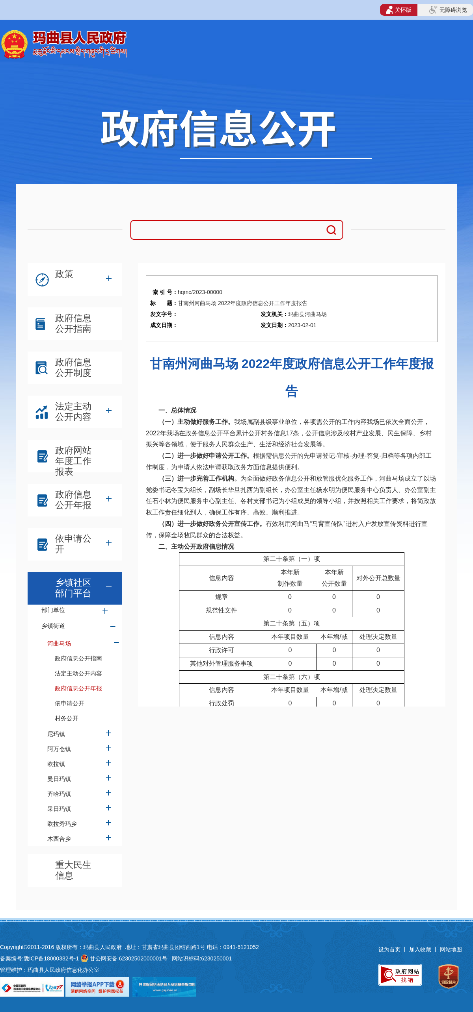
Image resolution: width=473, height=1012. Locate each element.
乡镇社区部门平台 (73, 587)
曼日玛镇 (59, 778)
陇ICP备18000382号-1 (51, 958)
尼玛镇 (56, 734)
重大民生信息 (73, 870)
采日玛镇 (59, 808)
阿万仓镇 (59, 749)
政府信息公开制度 (73, 367)
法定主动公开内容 (73, 411)
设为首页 (389, 949)
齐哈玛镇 (59, 793)
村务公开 (66, 718)
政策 (64, 274)
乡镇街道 (53, 625)
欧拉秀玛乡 (62, 823)
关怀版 (399, 10)
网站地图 (451, 949)
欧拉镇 (56, 763)
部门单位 (53, 610)
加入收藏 (421, 949)
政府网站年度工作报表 (73, 457)
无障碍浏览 (448, 10)
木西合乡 (59, 838)
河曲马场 (59, 643)
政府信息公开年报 (73, 499)
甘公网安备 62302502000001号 (129, 958)
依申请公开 (73, 543)
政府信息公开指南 (73, 323)
